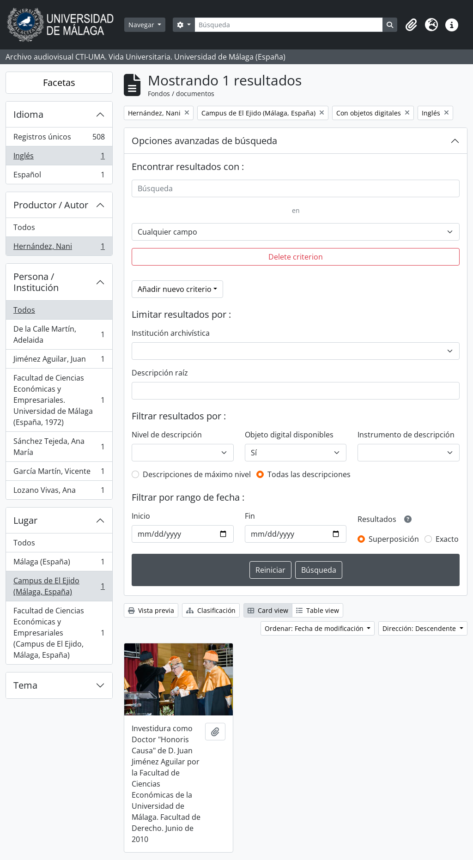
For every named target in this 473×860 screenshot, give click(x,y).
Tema (25, 685)
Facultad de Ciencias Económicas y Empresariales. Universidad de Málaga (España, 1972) (59, 400)
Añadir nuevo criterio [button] (175, 289)
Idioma (28, 114)
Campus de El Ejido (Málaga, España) (59, 586)
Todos (24, 227)
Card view (268, 610)
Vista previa (151, 610)
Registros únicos (59, 138)
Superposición (394, 539)
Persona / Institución (36, 282)
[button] (411, 25)
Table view (317, 610)
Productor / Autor (50, 205)
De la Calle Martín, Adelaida (59, 334)
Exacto (447, 539)
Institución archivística (171, 333)
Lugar (25, 520)
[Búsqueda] (288, 25)
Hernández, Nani (59, 248)
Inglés (59, 157)
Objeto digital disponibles (289, 435)
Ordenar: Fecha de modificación (315, 628)
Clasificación (211, 610)
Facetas (59, 82)
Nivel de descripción (167, 435)
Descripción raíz (160, 373)
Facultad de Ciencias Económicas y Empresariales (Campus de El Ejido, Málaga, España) (59, 633)
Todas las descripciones (309, 474)
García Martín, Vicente (59, 473)
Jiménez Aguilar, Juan (59, 361)
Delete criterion (295, 257)
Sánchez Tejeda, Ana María (59, 446)
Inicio (141, 516)
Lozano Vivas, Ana (59, 492)
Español (59, 176)
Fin (250, 516)
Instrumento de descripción (406, 435)
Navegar (142, 24)
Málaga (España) (59, 563)
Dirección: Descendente (420, 628)
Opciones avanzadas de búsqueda (204, 140)
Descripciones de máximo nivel (197, 474)
